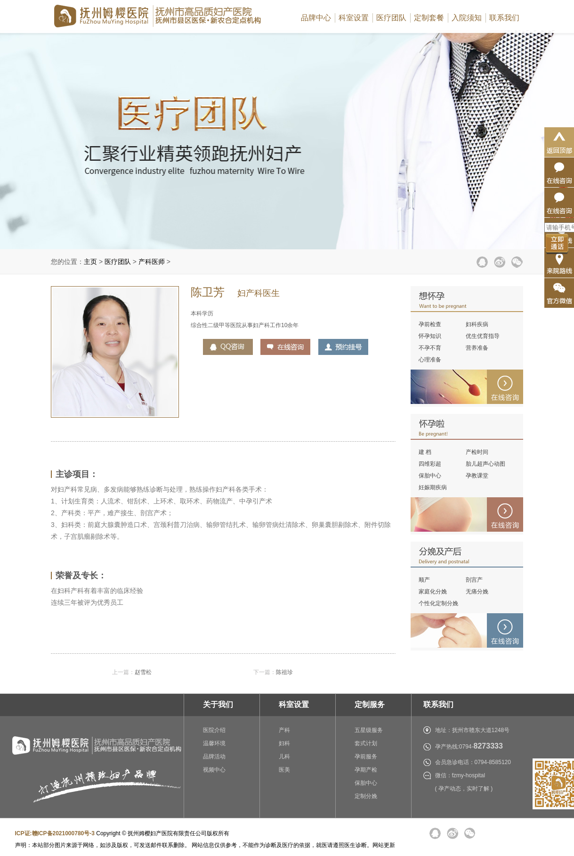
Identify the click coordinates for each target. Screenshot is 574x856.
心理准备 (430, 359)
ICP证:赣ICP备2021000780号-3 (55, 833)
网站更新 (383, 845)
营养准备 (477, 348)
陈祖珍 (284, 672)
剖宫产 (474, 579)
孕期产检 (366, 769)
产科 (284, 730)
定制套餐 (429, 18)
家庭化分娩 (433, 591)
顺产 (424, 579)
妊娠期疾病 (433, 487)
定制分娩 (366, 796)
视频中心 (214, 769)
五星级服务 (369, 730)
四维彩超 (430, 464)
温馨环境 (214, 743)
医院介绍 (214, 730)
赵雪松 (143, 672)
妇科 (284, 743)
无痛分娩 (477, 591)
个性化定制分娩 (438, 603)
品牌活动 (214, 756)
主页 (90, 261)
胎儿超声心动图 (485, 464)
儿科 (284, 756)
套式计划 (366, 743)
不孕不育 (430, 348)
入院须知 (467, 18)
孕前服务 (366, 756)
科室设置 (354, 18)
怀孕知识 (430, 336)
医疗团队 (391, 18)
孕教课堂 (477, 475)
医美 (284, 769)
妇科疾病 (477, 324)
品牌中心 (316, 18)
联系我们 (504, 18)
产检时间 (477, 452)
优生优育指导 (483, 336)
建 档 (425, 452)
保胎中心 (430, 475)
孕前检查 (430, 324)
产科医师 (151, 261)
